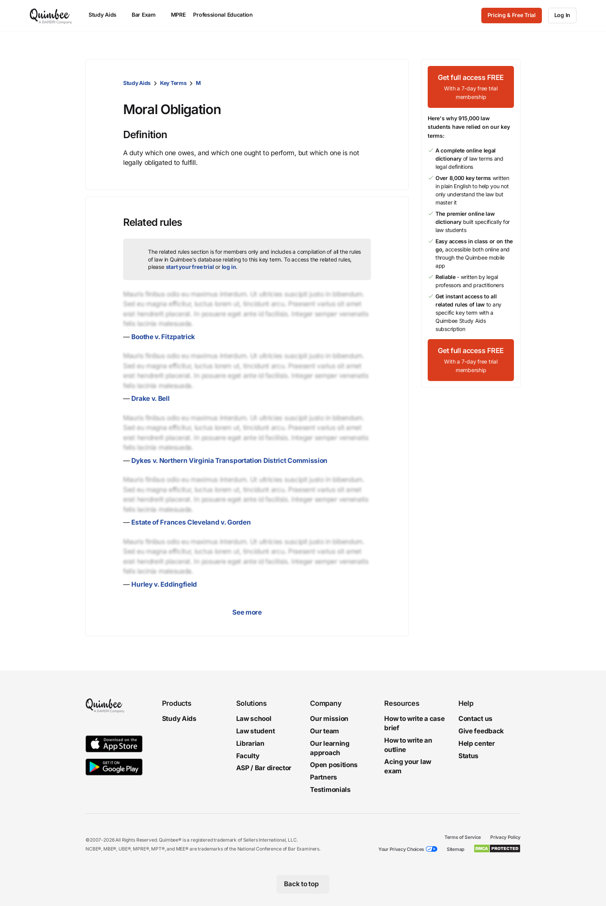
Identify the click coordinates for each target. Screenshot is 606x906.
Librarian (250, 743)
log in (229, 266)
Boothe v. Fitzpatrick (163, 337)
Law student (255, 731)
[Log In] (562, 15)
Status (468, 756)
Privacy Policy (505, 837)
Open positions (334, 765)
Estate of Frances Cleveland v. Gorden (191, 522)
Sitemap (455, 849)
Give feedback (481, 731)
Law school (254, 718)
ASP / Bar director (264, 768)
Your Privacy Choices (401, 849)
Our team (324, 731)
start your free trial (190, 266)
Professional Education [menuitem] (226, 14)
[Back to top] (303, 884)
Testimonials (330, 789)
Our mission (329, 718)
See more (247, 612)
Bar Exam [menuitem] (147, 14)
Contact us (475, 718)
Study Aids (137, 83)
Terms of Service (462, 837)
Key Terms (173, 83)
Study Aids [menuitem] (106, 14)
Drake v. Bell (150, 398)
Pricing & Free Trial (512, 15)
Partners (323, 777)
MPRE (178, 14)
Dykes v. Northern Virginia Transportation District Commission (229, 460)
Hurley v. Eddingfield (164, 584)
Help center (476, 743)
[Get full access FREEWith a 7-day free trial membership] (471, 87)
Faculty (247, 756)
